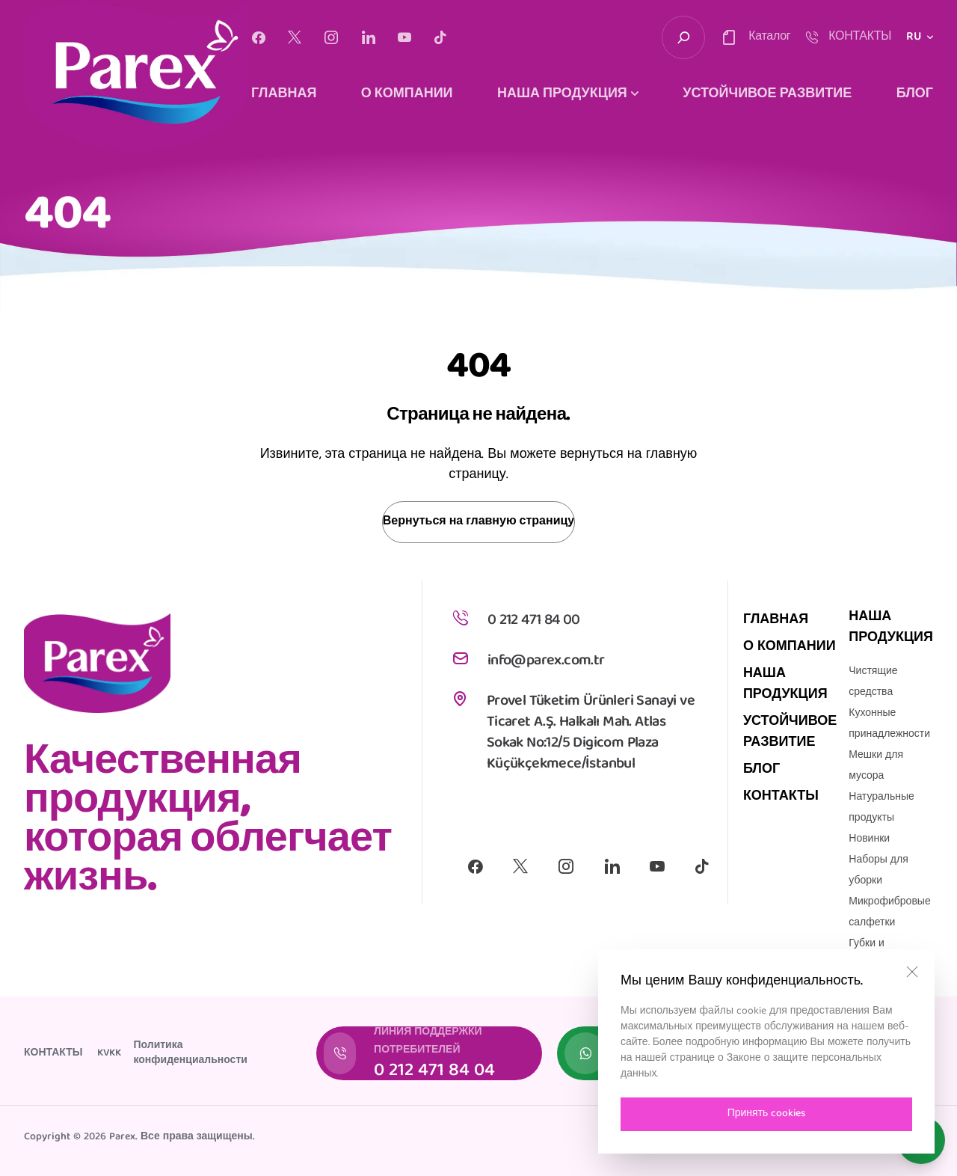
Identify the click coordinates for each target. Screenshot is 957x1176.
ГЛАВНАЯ (283, 95)
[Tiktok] (440, 37)
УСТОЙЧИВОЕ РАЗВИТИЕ (767, 95)
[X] (294, 37)
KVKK (109, 1053)
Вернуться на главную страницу (478, 522)
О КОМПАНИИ (407, 95)
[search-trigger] (683, 37)
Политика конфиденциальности (190, 1053)
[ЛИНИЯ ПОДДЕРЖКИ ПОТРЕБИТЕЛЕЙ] (429, 1053)
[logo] (136, 76)
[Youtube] (404, 37)
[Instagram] (331, 37)
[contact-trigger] (755, 37)
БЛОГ (914, 95)
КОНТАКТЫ (781, 797)
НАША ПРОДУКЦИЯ (785, 685)
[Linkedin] (368, 37)
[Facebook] (258, 37)
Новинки (869, 839)
